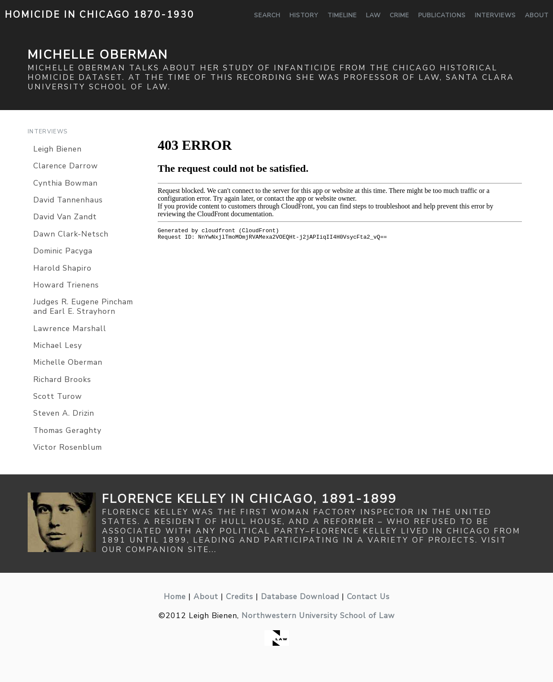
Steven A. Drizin (63, 413)
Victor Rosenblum (67, 447)
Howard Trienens (66, 285)
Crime (399, 15)
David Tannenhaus (68, 200)
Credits (239, 596)
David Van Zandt (65, 217)
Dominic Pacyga (62, 251)
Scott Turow (57, 396)
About (537, 15)
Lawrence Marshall (69, 328)
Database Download (300, 596)
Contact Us (368, 596)
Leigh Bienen (57, 149)
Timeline (342, 15)
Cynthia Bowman (65, 183)
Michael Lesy (57, 345)
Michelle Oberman (67, 362)
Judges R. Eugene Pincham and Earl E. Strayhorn (83, 306)
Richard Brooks (62, 379)
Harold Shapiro (62, 268)
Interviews (495, 15)
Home (175, 596)
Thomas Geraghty (67, 430)
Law (373, 15)
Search (267, 15)
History (303, 15)
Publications (442, 15)
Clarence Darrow (65, 166)
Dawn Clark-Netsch (70, 234)
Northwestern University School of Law (318, 615)
